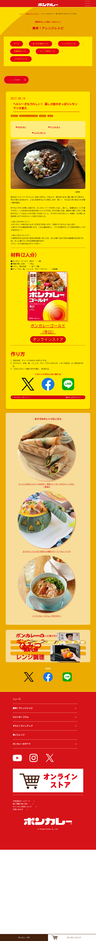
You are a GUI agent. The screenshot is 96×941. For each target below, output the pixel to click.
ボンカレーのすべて (22, 835)
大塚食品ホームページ (21, 892)
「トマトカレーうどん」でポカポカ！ (46, 616)
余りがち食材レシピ (40, 44)
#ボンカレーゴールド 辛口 (28, 116)
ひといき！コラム (21, 808)
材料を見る (21, 127)
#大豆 (50, 116)
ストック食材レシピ (47, 51)
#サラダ (42, 116)
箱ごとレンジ (19, 826)
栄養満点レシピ (20, 51)
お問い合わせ (18, 901)
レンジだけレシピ (69, 44)
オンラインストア (48, 339)
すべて (16, 44)
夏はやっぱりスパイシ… (74, 397)
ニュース (17, 790)
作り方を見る (55, 127)
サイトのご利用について (22, 898)
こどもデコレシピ (21, 59)
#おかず (14, 116)
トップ (21, 13)
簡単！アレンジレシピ (32, 13)
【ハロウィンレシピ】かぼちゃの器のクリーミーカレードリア (46, 551)
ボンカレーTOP (24, 937)
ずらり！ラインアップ (23, 817)
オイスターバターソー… (21, 397)
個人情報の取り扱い (20, 895)
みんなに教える (40, 133)
